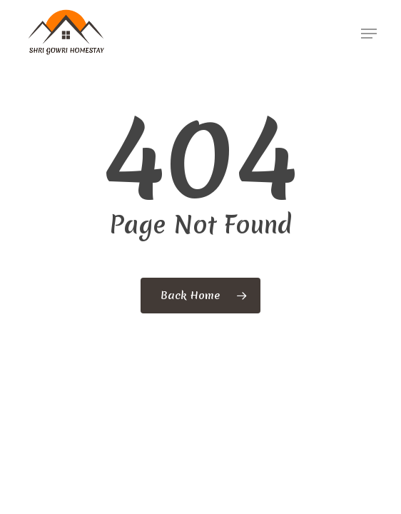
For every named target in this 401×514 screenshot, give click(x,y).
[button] (369, 33)
